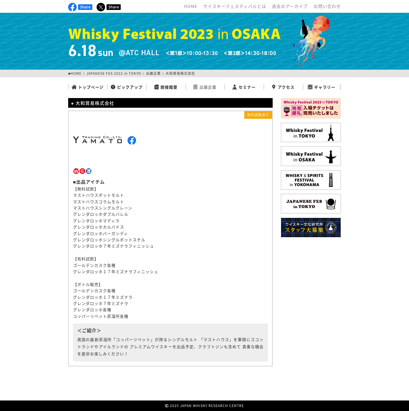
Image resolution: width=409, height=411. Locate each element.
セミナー (244, 87)
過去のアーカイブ (290, 6)
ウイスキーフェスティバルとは (234, 6)
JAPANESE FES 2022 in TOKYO (113, 73)
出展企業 (153, 73)
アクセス (283, 87)
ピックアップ (126, 87)
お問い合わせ (327, 6)
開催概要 (166, 87)
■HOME (75, 73)
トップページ (88, 87)
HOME (190, 6)
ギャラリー (321, 87)
